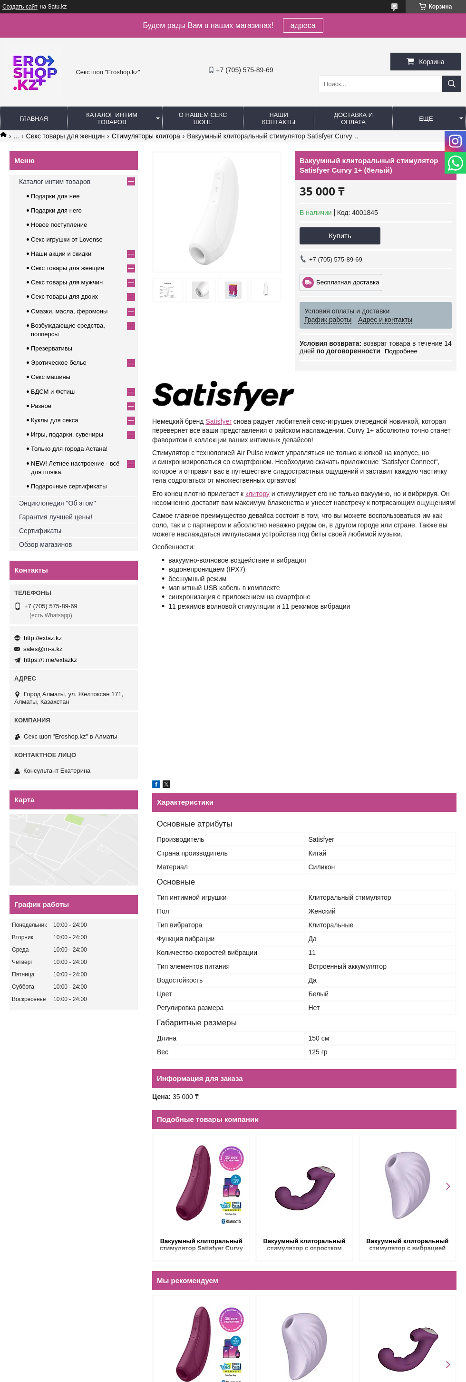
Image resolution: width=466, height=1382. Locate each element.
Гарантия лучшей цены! (55, 517)
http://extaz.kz (43, 638)
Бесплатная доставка (347, 282)
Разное (41, 405)
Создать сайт (20, 6)
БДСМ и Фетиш (53, 391)
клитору (257, 493)
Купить (340, 236)
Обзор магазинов (45, 544)
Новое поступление (59, 224)
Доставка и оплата (353, 118)
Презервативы (51, 348)
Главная (33, 118)
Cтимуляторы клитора (146, 136)
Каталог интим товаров (111, 118)
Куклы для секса (54, 420)
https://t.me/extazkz (50, 659)
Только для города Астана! (69, 448)
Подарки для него (56, 210)
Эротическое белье (59, 362)
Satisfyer (218, 421)
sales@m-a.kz (43, 648)
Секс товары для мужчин (67, 282)
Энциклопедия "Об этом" (57, 503)
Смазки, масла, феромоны (69, 311)
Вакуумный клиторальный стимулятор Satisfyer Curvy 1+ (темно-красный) (201, 1245)
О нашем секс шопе (203, 118)
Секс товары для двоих (64, 296)
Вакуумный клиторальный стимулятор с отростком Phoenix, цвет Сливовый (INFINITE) (304, 1245)
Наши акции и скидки (61, 253)
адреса (303, 25)
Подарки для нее (55, 196)
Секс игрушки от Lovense (67, 239)
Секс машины (50, 376)
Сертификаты (40, 531)
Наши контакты (278, 118)
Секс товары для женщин (65, 136)
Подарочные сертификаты (69, 486)
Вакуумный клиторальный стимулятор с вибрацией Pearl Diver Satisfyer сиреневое (407, 1245)
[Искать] (451, 84)
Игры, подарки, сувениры (67, 434)
